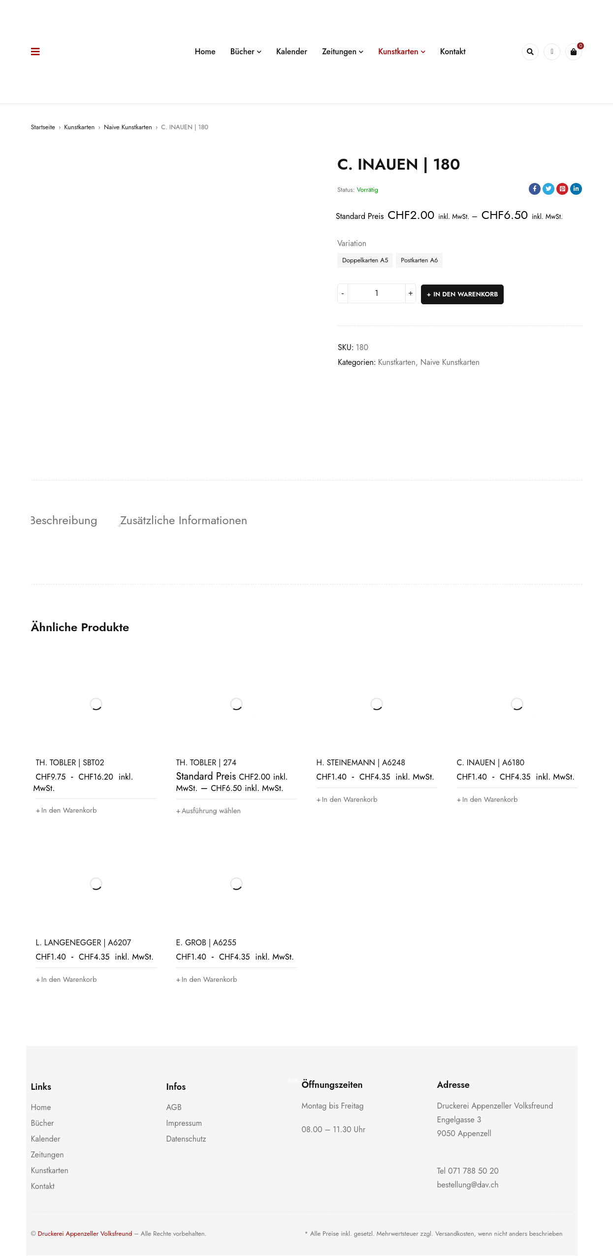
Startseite (43, 127)
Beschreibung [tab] (65, 520)
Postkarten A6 (419, 260)
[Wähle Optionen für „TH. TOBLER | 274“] (211, 811)
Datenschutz (186, 1139)
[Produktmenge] (377, 293)
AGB (174, 1107)
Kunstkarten (79, 127)
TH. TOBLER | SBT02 (70, 763)
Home (41, 1107)
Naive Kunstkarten (128, 127)
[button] (69, 811)
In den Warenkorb (466, 293)
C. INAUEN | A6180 (491, 763)
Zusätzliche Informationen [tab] (187, 520)
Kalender (46, 1139)
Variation (351, 243)
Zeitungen (47, 1155)
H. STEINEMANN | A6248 (361, 763)
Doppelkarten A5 (365, 260)
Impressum (184, 1123)
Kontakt (43, 1186)
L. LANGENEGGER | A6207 (83, 943)
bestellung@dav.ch (468, 1185)
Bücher (42, 1123)
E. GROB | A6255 (206, 943)
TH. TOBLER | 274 (206, 763)
